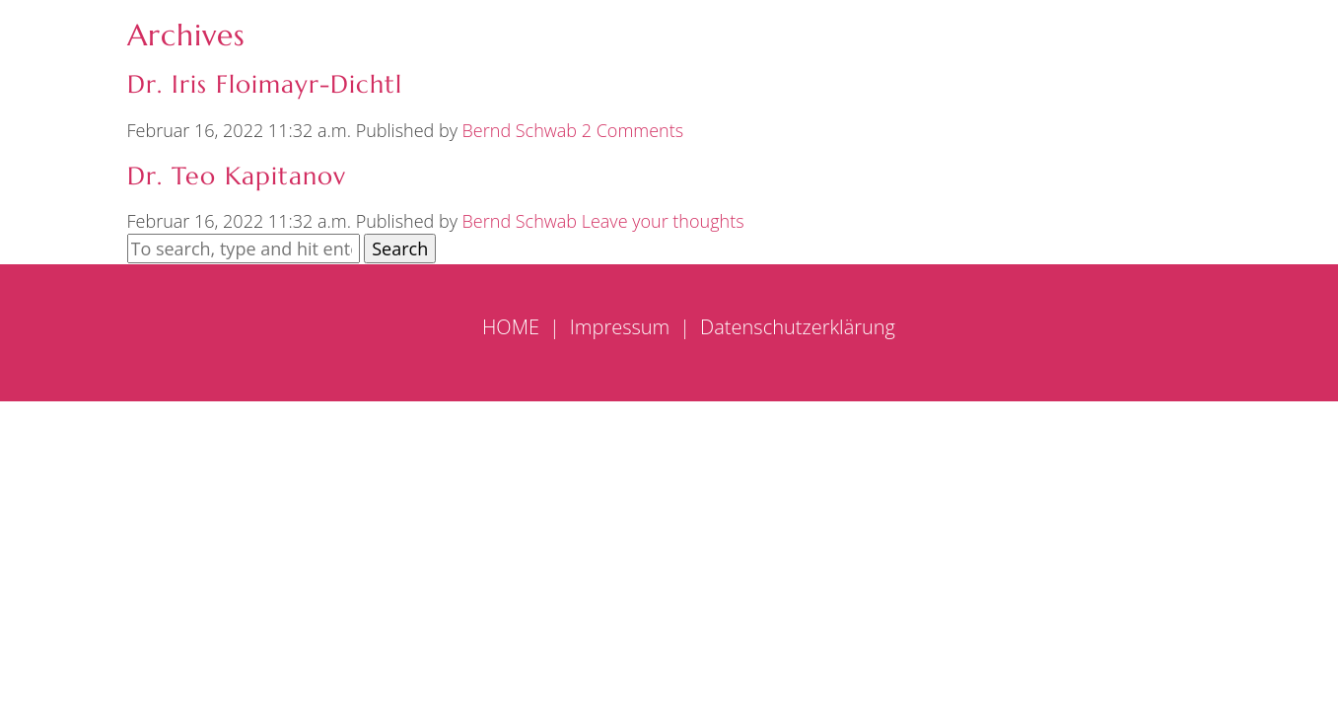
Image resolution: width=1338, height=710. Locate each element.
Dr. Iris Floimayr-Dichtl (264, 84)
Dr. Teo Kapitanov (236, 176)
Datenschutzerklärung (797, 327)
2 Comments (632, 130)
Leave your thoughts (663, 221)
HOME (510, 327)
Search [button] (400, 248)
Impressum (619, 327)
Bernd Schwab (519, 130)
